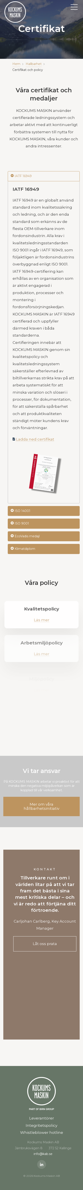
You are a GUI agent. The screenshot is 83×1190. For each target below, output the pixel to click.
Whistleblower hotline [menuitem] (41, 1132)
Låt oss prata (45, 944)
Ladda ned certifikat (35, 439)
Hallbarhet (34, 64)
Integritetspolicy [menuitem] (41, 1125)
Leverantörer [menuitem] (41, 1118)
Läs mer (41, 623)
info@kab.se (43, 1154)
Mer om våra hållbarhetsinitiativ (41, 806)
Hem (16, 64)
